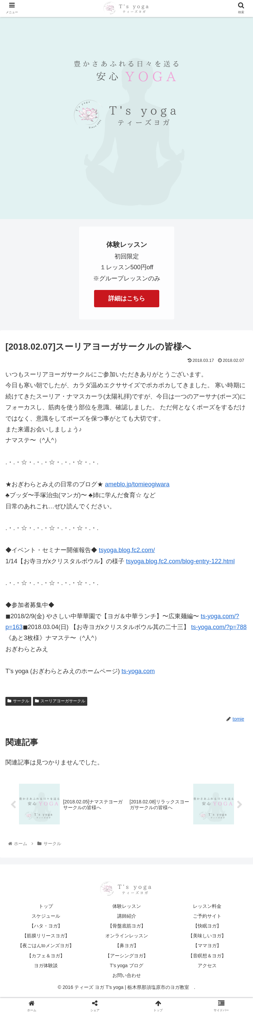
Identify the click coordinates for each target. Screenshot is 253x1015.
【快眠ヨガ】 (207, 927)
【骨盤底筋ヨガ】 (127, 927)
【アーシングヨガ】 (126, 956)
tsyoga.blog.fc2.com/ (127, 550)
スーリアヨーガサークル (60, 701)
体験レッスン (126, 907)
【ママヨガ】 (207, 946)
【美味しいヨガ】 (207, 936)
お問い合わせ (126, 976)
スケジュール (46, 916)
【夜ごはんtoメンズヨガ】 (46, 946)
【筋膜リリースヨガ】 (46, 936)
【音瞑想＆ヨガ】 (207, 956)
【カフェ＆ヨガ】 (46, 956)
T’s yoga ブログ (126, 966)
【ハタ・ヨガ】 (45, 927)
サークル (18, 701)
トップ (46, 907)
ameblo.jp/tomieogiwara (137, 484)
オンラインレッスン (126, 936)
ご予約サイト (207, 916)
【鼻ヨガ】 (127, 946)
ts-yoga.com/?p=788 (219, 627)
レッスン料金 (207, 907)
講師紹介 (126, 916)
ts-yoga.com (138, 671)
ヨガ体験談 (46, 966)
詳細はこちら (126, 298)
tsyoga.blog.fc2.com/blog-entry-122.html (180, 561)
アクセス (207, 966)
